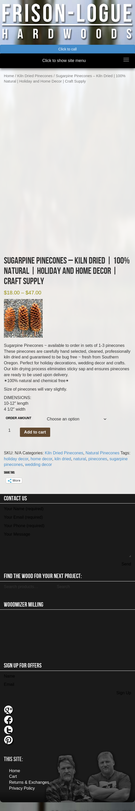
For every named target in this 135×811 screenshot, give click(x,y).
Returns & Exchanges (29, 775)
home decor (41, 451)
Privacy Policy (22, 781)
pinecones (97, 451)
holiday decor (16, 451)
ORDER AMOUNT (18, 410)
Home (9, 76)
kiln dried (63, 451)
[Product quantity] (11, 423)
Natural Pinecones (102, 445)
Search (63, 579)
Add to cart (35, 424)
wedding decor (38, 457)
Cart (13, 769)
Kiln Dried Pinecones (35, 76)
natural (79, 451)
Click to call (67, 49)
